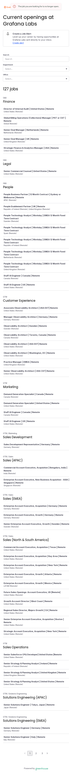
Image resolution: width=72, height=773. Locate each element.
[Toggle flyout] (66, 68)
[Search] (36, 59)
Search (6, 55)
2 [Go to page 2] (36, 753)
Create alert (18, 43)
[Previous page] (24, 753)
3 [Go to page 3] (42, 753)
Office (5, 75)
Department (8, 65)
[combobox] (5, 68)
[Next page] (47, 753)
